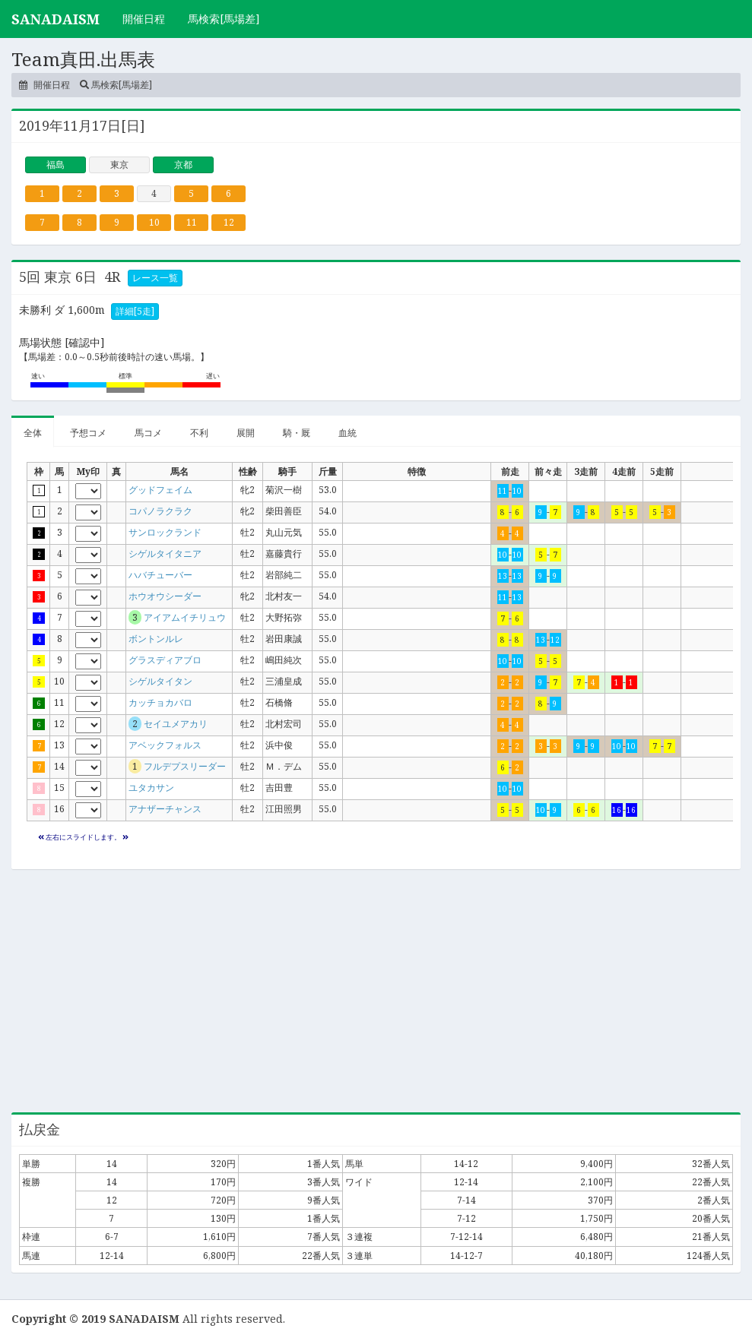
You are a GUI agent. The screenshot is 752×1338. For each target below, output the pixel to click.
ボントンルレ (156, 638)
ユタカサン (151, 787)
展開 (245, 432)
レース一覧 (155, 277)
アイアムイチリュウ (185, 617)
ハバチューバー (160, 574)
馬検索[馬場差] (224, 18)
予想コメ (88, 432)
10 (154, 222)
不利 (199, 432)
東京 (119, 164)
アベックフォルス (165, 745)
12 (229, 222)
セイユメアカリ (176, 723)
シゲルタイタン (160, 681)
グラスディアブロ (165, 659)
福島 (55, 164)
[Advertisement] (376, 990)
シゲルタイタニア (165, 553)
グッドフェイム (160, 489)
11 (191, 222)
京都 (183, 164)
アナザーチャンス (165, 808)
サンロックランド (165, 532)
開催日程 (143, 18)
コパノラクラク (160, 511)
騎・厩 (296, 432)
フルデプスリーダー (185, 766)
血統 (347, 432)
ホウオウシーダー (165, 596)
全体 (33, 432)
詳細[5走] (135, 311)
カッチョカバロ (160, 702)
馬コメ (148, 432)
